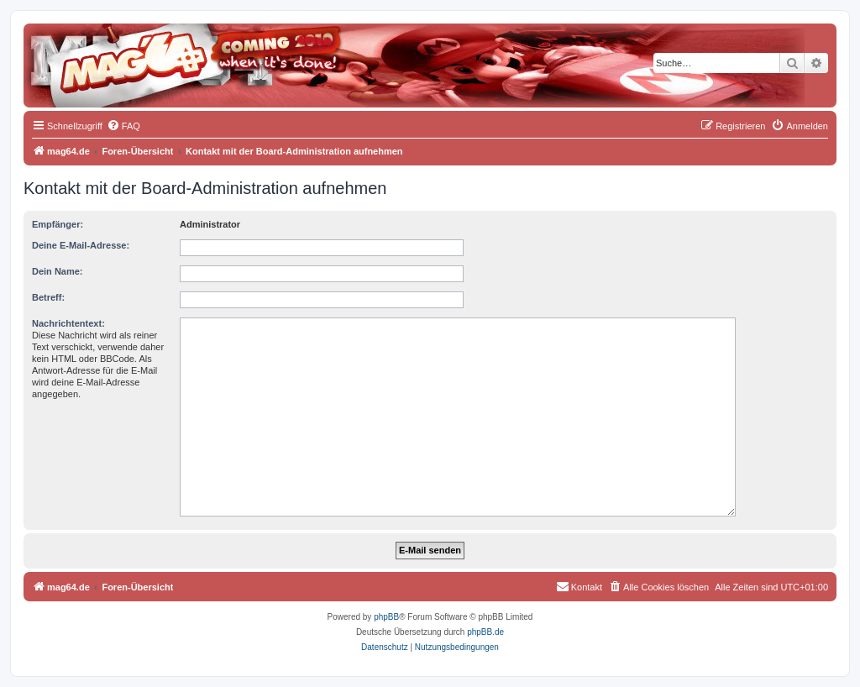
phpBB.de (485, 632)
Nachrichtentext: (68, 323)
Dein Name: (57, 271)
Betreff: (48, 297)
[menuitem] (123, 126)
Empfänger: (57, 224)
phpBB (386, 616)
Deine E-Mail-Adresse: (80, 245)
